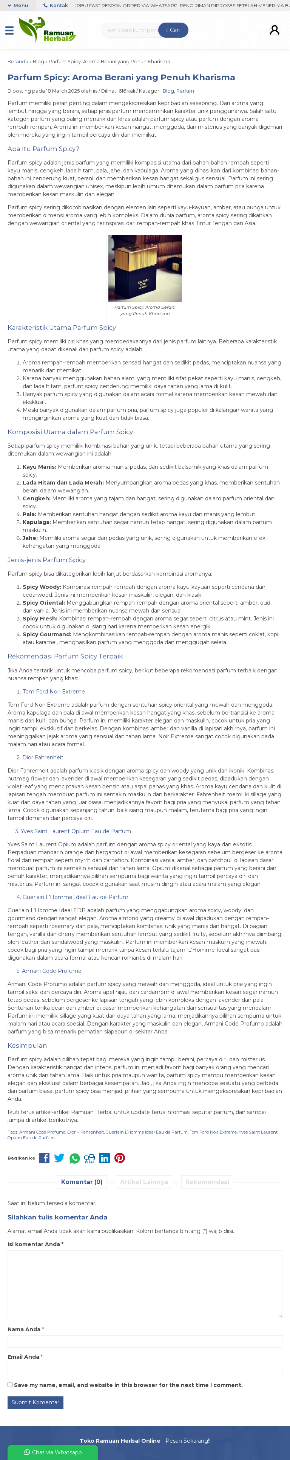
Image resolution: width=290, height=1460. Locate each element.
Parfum (185, 91)
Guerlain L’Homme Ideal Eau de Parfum (147, 1132)
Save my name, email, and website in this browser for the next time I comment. (128, 1385)
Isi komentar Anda (34, 1244)
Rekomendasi (207, 1182)
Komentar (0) (82, 1182)
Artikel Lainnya (144, 1182)
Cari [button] (173, 30)
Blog (168, 91)
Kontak (55, 5)
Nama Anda (24, 1329)
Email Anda (23, 1356)
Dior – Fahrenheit (85, 1132)
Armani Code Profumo (42, 1132)
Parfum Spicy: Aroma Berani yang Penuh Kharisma (121, 77)
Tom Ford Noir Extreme (213, 1132)
